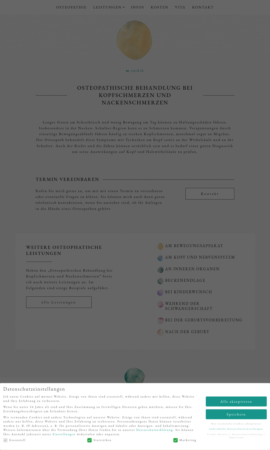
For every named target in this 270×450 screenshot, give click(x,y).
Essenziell (14, 441)
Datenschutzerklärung (154, 430)
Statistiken (99, 441)
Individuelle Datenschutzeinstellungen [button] (236, 429)
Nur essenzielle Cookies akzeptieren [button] (236, 424)
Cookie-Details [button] (218, 434)
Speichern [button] (236, 414)
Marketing (185, 441)
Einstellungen (64, 435)
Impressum (236, 437)
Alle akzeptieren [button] (236, 401)
